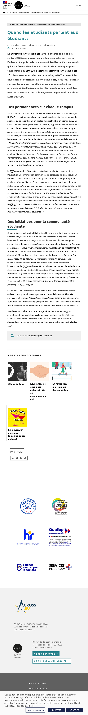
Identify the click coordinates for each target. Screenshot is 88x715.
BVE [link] (44, 53)
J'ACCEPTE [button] (56, 710)
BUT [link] (21, 174)
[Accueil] (4, 12)
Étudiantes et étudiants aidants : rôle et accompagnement (38, 391)
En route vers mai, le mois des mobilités (60, 386)
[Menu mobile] (77, 5)
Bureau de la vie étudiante (25, 53)
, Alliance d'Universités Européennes (31, 626)
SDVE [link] (29, 70)
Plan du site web (37, 683)
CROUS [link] (13, 204)
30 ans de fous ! (16, 383)
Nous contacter (44, 654)
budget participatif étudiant (42, 262)
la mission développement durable (48, 236)
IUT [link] (25, 266)
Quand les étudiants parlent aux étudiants (45, 12)
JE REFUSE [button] (74, 710)
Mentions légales (38, 688)
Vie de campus (35, 45)
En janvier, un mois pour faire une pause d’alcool (16, 434)
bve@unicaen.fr (41, 335)
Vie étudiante (49, 45)
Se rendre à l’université (50, 661)
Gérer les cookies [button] (35, 709)
